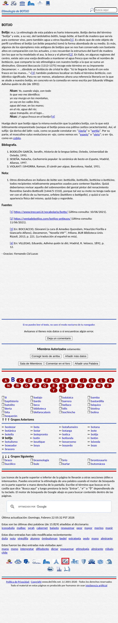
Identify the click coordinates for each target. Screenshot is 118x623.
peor (79, 528)
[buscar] (58, 506)
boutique (39, 442)
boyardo (67, 445)
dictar (54, 549)
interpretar (27, 549)
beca (37, 405)
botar (37, 430)
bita (7, 412)
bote (94, 430)
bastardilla (97, 401)
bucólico (10, 464)
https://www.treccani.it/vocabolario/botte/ (41, 212)
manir (109, 528)
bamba (95, 397)
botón (94, 438)
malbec (21, 528)
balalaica (67, 397)
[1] (72, 40)
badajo (38, 397)
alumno (35, 538)
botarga (67, 430)
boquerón (11, 416)
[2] (71, 54)
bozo (94, 445)
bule (36, 464)
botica (66, 434)
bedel (63, 538)
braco (8, 460)
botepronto (41, 434)
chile (5, 552)
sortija (95, 131)
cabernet (42, 528)
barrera (66, 401)
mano (95, 538)
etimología (82, 549)
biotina (95, 408)
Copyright (36, 581)
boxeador (11, 445)
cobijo (17, 138)
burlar (66, 464)
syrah (31, 528)
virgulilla (23, 538)
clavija (82, 131)
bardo (37, 401)
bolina (95, 412)
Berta (8, 408)
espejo (84, 134)
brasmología (41, 460)
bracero (10, 449)
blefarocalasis (42, 412)
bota (36, 427)
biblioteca (40, 408)
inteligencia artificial (96, 585)
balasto (54, 528)
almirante (107, 538)
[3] (33, 73)
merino (98, 528)
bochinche (68, 412)
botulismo (11, 442)
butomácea (98, 464)
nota (13, 538)
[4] (53, 116)
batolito (10, 405)
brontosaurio (99, 460)
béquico (96, 405)
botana (95, 427)
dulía (5, 538)
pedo (86, 538)
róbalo (109, 549)
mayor (88, 528)
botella (9, 434)
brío (64, 460)
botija (94, 434)
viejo (97, 134)
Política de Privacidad (18, 581)
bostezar (10, 427)
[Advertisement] (59, 287)
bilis (64, 408)
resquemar (67, 528)
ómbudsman (49, 538)
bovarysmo (69, 442)
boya (37, 445)
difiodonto (42, 549)
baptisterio (11, 401)
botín (36, 438)
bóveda (95, 442)
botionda (67, 438)
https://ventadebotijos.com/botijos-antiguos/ (42, 218)
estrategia (75, 538)
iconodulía (8, 528)
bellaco (66, 405)
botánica (10, 430)
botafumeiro (70, 427)
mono (14, 549)
